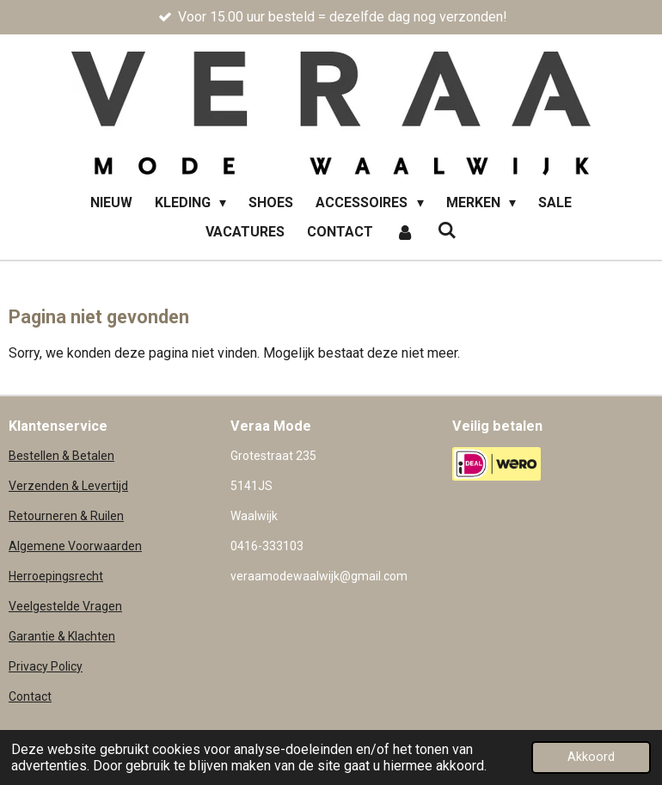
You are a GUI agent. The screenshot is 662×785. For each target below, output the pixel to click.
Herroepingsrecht (56, 576)
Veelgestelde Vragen (65, 606)
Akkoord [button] (591, 757)
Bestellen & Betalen (61, 456)
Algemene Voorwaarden (75, 546)
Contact (30, 696)
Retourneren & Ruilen (66, 516)
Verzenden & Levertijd (68, 486)
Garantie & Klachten (62, 636)
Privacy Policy (46, 666)
